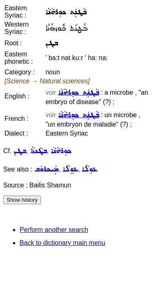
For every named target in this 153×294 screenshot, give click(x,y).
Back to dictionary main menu (62, 242)
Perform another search (54, 229)
